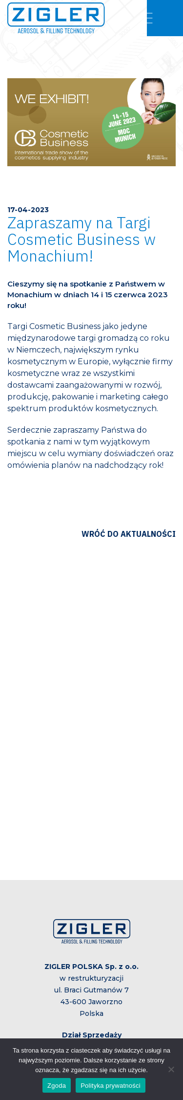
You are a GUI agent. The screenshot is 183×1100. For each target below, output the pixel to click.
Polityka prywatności (111, 1085)
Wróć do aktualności (128, 534)
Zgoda (56, 1085)
